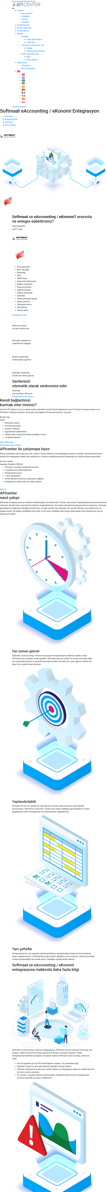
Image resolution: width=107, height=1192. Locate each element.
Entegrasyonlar (23, 25)
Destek (20, 34)
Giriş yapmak (17, 1)
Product (20, 10)
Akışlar (25, 19)
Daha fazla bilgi (6, 442)
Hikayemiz (26, 65)
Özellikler (26, 16)
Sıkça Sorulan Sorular (36, 51)
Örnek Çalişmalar (24, 28)
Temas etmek (29, 1)
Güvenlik (25, 22)
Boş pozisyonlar (28, 68)
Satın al (3, 489)
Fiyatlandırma (23, 31)
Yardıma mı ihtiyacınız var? (33, 45)
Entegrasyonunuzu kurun (22, 396)
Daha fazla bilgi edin (30, 54)
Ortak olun (31, 42)
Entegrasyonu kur (19, 315)
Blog (28, 57)
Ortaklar (25, 36)
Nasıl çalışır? (27, 13)
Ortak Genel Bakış (34, 39)
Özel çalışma (32, 60)
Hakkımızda (22, 62)
